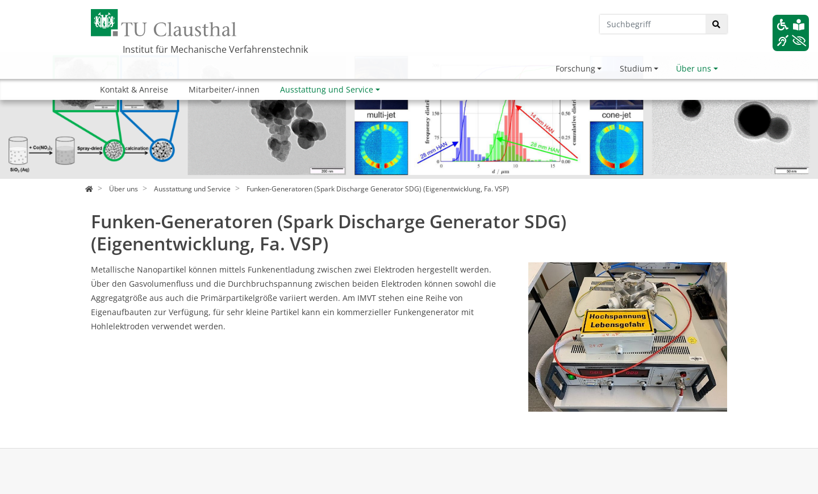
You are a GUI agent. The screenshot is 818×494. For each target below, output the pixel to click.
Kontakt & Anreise (134, 89)
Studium (636, 68)
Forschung (575, 68)
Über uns (693, 68)
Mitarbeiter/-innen (224, 89)
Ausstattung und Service (326, 89)
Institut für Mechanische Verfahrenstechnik (215, 49)
